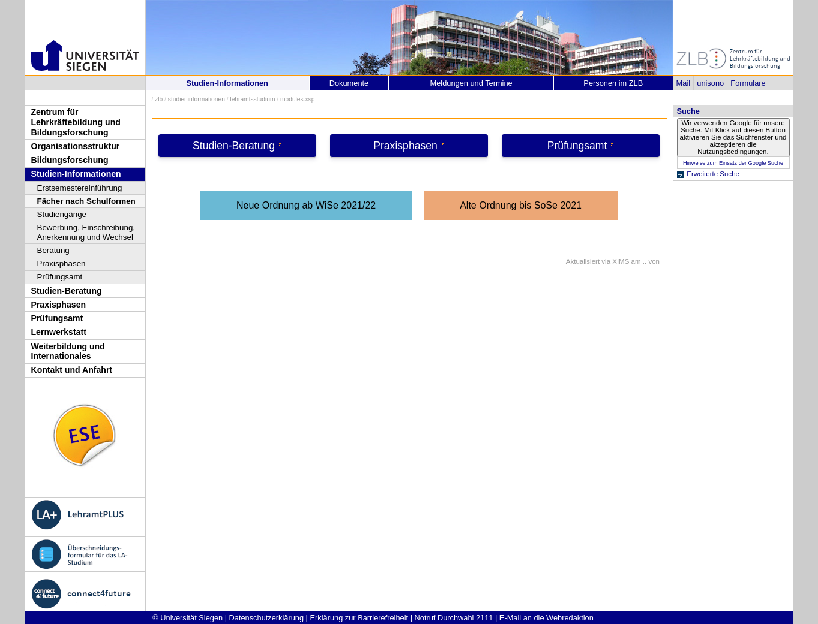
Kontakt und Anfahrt (72, 370)
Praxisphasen (61, 263)
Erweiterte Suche (713, 173)
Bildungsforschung (70, 160)
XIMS (620, 261)
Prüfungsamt (60, 276)
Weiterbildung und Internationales (68, 351)
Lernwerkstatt (58, 332)
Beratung (53, 250)
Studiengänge (62, 214)
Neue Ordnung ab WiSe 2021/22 (306, 205)
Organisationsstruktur (75, 146)
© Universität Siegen (187, 617)
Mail (683, 83)
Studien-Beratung (66, 291)
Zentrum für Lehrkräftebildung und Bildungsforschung (76, 122)
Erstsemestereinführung (79, 187)
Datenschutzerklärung (266, 617)
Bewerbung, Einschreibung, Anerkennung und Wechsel (86, 232)
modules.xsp (297, 99)
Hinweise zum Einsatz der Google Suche (733, 163)
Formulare (747, 83)
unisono (710, 83)
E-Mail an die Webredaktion (546, 617)
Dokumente (348, 83)
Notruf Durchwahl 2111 (454, 617)
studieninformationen (196, 99)
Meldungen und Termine (471, 83)
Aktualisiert (583, 261)
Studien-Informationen (76, 174)
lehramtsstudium (252, 99)
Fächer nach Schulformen (86, 201)
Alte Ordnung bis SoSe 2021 (521, 205)
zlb (159, 99)
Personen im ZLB (613, 83)
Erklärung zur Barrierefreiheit (359, 617)
